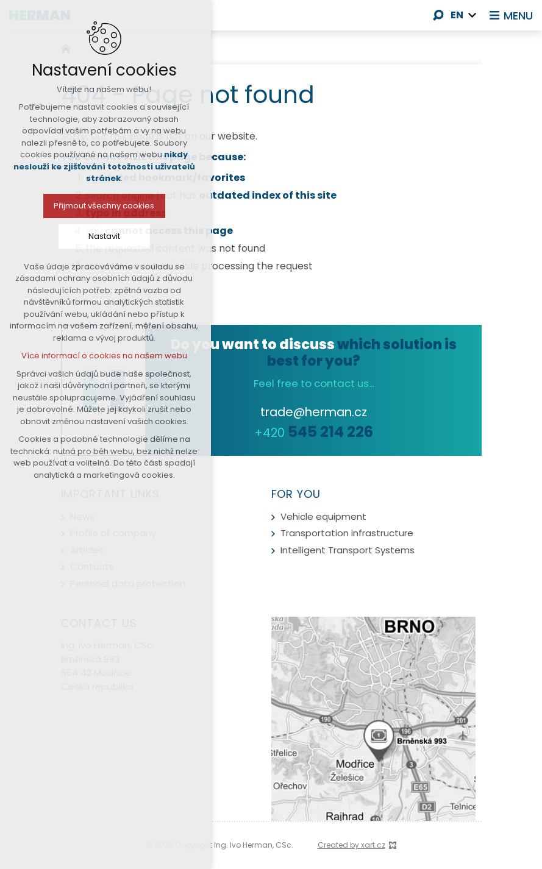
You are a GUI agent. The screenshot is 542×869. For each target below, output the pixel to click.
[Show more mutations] (472, 15)
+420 (313, 432)
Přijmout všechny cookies (80, 205)
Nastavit (80, 236)
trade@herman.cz (313, 411)
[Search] (438, 15)
